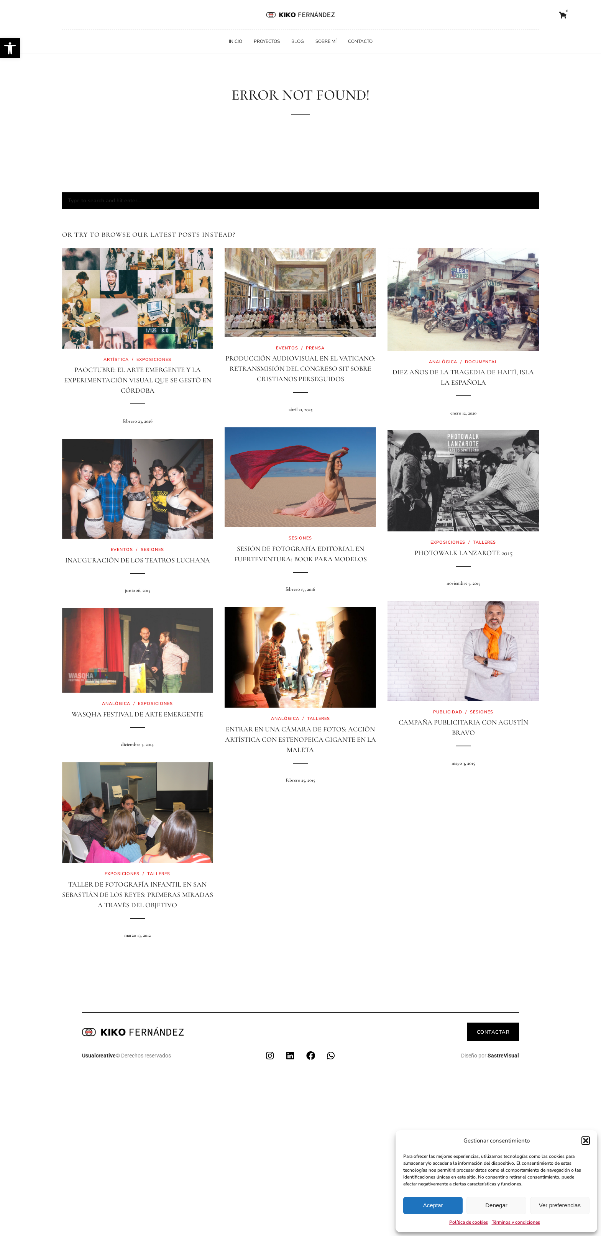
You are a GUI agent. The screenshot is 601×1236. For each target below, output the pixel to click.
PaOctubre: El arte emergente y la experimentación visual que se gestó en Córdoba (137, 380)
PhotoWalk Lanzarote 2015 (463, 553)
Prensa (315, 348)
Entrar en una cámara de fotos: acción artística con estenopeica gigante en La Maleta (300, 739)
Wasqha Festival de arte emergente (137, 714)
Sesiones (300, 538)
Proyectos (267, 41)
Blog (297, 41)
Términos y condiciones (516, 1222)
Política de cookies (468, 1222)
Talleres (484, 542)
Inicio (235, 41)
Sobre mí (326, 41)
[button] (10, 48)
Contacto (360, 41)
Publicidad (447, 712)
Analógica (443, 362)
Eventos (287, 348)
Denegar (496, 1205)
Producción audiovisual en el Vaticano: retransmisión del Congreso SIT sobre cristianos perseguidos (300, 368)
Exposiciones (153, 359)
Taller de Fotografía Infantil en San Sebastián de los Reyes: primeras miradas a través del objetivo (137, 894)
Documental (481, 362)
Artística (116, 359)
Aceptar (433, 1205)
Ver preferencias (560, 1205)
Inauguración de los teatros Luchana (137, 560)
